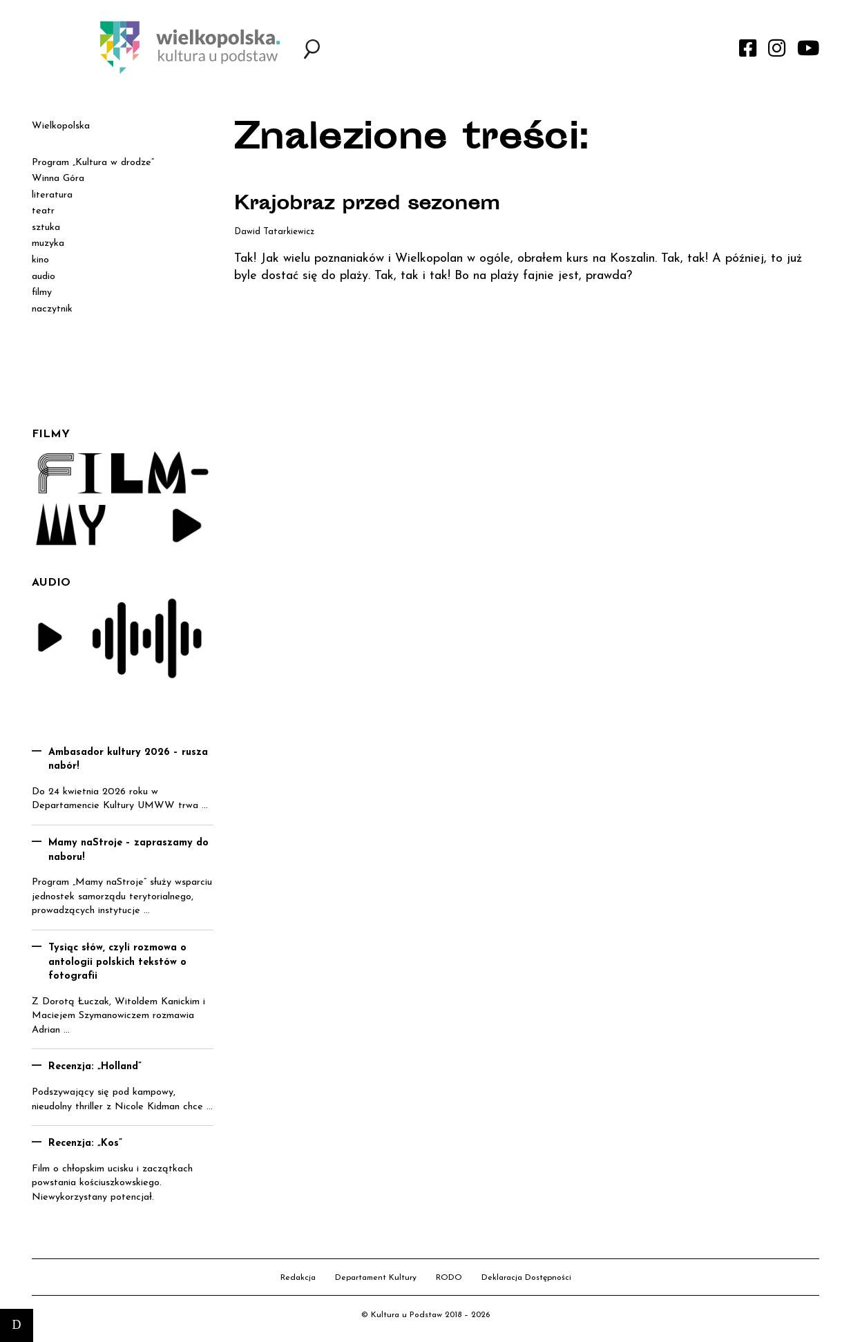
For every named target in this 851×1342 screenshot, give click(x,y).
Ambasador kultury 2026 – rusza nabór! (128, 759)
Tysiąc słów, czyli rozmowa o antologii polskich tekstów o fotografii (117, 962)
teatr (43, 211)
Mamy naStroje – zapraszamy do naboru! (128, 850)
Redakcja (298, 1278)
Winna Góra (58, 178)
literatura (52, 195)
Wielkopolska (61, 126)
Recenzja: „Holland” (95, 1067)
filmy (42, 292)
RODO (449, 1278)
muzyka (48, 243)
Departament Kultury (376, 1278)
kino (40, 260)
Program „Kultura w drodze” (93, 162)
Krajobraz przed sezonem (370, 205)
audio (43, 276)
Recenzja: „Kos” (85, 1143)
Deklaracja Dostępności (526, 1278)
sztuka (46, 227)
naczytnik (52, 309)
